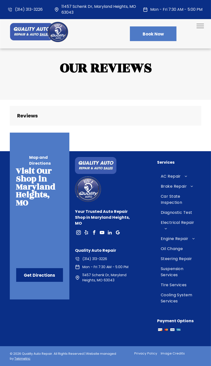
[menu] (200, 26)
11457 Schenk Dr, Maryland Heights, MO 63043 (104, 278)
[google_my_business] (117, 233)
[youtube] (102, 233)
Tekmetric (22, 358)
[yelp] (86, 233)
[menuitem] (179, 176)
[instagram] (78, 233)
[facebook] (94, 233)
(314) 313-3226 (29, 9)
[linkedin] (109, 233)
